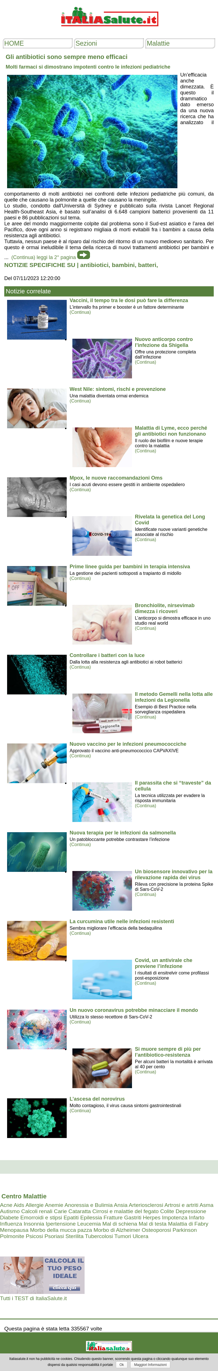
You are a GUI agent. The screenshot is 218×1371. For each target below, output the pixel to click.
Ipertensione (61, 1224)
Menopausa (14, 1230)
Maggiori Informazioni (150, 1365)
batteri (147, 265)
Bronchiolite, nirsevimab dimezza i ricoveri (164, 608)
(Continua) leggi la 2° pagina (43, 257)
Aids (19, 1205)
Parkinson (185, 1230)
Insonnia (34, 1224)
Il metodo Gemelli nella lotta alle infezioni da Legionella (174, 697)
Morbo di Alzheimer (117, 1230)
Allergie (35, 1205)
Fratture (113, 1217)
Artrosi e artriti (181, 1205)
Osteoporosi (156, 1230)
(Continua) (80, 312)
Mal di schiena (119, 1224)
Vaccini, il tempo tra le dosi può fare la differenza (129, 300)
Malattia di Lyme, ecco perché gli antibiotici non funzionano (171, 431)
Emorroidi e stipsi (41, 1217)
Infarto (196, 1217)
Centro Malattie (24, 1196)
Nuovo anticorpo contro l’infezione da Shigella (164, 342)
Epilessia (91, 1217)
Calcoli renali (37, 1211)
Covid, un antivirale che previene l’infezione (163, 963)
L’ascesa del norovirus (97, 1099)
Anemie (54, 1205)
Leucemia (89, 1224)
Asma (206, 1205)
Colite (167, 1211)
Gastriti (132, 1217)
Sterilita (74, 1236)
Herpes (151, 1217)
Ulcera (140, 1236)
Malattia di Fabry (188, 1224)
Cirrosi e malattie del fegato (125, 1211)
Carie (60, 1211)
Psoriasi (54, 1236)
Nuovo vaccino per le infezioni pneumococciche (128, 744)
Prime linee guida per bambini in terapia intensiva (130, 566)
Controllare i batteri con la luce (107, 655)
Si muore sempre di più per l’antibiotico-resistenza (168, 1052)
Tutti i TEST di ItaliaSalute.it (33, 1298)
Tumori (122, 1236)
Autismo (10, 1211)
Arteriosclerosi (146, 1205)
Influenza (11, 1224)
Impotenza (175, 1217)
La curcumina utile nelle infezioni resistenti (122, 921)
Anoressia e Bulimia (88, 1205)
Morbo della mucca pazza (61, 1230)
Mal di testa (153, 1224)
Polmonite (12, 1236)
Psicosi (34, 1236)
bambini (123, 265)
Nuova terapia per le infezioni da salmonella (123, 833)
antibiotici (94, 265)
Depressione (191, 1211)
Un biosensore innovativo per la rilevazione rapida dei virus (173, 874)
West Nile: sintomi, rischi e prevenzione (118, 389)
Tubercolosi (99, 1236)
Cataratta (79, 1211)
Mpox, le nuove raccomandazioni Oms (116, 478)
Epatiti (71, 1217)
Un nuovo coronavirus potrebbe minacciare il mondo (134, 1010)
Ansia (120, 1205)
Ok (122, 1365)
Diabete (9, 1217)
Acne (6, 1205)
